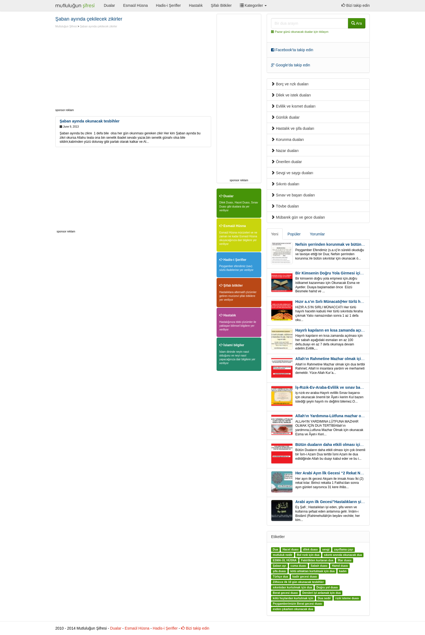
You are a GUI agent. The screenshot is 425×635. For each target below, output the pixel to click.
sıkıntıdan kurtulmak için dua (292, 587)
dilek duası (310, 549)
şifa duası (279, 571)
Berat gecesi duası (285, 592)
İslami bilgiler (231, 345)
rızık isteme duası (347, 598)
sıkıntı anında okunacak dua (343, 554)
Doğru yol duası (327, 587)
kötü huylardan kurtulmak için (293, 598)
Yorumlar (317, 234)
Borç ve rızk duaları (290, 84)
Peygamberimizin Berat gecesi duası (297, 603)
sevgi (326, 549)
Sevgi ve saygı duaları (292, 173)
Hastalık (196, 5)
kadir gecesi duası (304, 576)
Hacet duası (291, 549)
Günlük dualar (285, 117)
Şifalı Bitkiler (221, 5)
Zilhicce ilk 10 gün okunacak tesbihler (298, 582)
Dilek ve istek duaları (291, 95)
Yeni (274, 234)
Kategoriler (253, 5)
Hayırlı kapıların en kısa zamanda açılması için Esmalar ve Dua (351, 330)
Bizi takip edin (356, 5)
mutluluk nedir (282, 554)
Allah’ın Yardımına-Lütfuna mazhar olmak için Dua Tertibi (346, 416)
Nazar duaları (285, 150)
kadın (342, 571)
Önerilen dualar (286, 162)
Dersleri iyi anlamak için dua (321, 592)
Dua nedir (324, 598)
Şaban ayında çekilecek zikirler (98, 26)
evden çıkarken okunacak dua (293, 609)
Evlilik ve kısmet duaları (293, 106)
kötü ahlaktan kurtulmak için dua (312, 571)
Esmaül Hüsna (135, 5)
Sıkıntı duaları (285, 184)
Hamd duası (340, 565)
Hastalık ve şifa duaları (292, 128)
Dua (275, 549)
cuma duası (298, 565)
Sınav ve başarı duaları (293, 195)
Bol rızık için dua (308, 554)
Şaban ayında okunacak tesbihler (90, 121)
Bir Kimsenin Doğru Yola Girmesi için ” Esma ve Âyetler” (346, 273)
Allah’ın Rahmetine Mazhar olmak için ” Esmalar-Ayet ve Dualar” (353, 359)
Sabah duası (319, 565)
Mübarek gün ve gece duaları (298, 217)
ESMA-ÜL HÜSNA (285, 560)
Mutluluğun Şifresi (66, 26)
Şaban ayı (279, 565)
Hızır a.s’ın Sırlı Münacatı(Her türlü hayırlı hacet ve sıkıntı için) (351, 301)
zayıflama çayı (343, 549)
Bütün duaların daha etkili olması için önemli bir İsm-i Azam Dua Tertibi (359, 444)
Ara (356, 23)
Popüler (294, 234)
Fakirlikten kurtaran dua (317, 560)
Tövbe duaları (285, 206)
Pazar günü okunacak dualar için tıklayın (302, 31)
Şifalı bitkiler (231, 285)
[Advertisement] (100, 69)
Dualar (109, 5)
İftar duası (344, 560)
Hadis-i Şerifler (168, 5)
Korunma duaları (287, 139)
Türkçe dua (280, 576)
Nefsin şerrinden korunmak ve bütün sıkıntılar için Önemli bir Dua (354, 244)
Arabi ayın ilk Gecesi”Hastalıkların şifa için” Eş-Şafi (341, 502)
